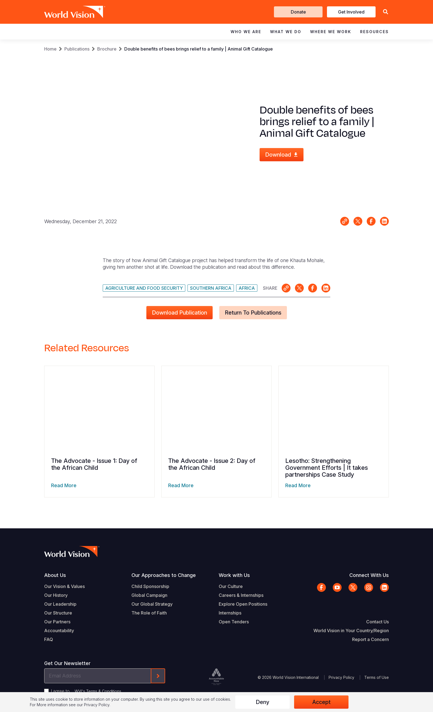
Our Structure (58, 613)
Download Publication (179, 312)
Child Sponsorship (150, 586)
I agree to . (86, 691)
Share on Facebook (371, 221)
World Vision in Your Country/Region (351, 630)
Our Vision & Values (64, 586)
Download (278, 154)
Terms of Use (376, 677)
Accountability (59, 630)
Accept (321, 702)
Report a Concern (370, 639)
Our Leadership (60, 604)
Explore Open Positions (243, 604)
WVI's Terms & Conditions (98, 691)
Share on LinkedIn (384, 221)
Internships (230, 613)
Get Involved (351, 12)
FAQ (48, 639)
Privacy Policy (341, 677)
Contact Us (377, 621)
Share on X (357, 221)
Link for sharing (344, 221)
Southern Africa (210, 288)
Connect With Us (369, 575)
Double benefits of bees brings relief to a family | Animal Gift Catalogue (198, 49)
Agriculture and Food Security (144, 288)
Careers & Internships (241, 595)
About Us (55, 575)
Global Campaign (149, 595)
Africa (247, 288)
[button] (385, 12)
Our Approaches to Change (163, 575)
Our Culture (231, 586)
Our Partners (57, 621)
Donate (298, 12)
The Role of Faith (149, 613)
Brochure (107, 49)
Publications (76, 49)
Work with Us (234, 575)
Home (50, 49)
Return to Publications (253, 312)
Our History (56, 595)
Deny (262, 702)
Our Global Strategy (152, 604)
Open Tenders (234, 621)
